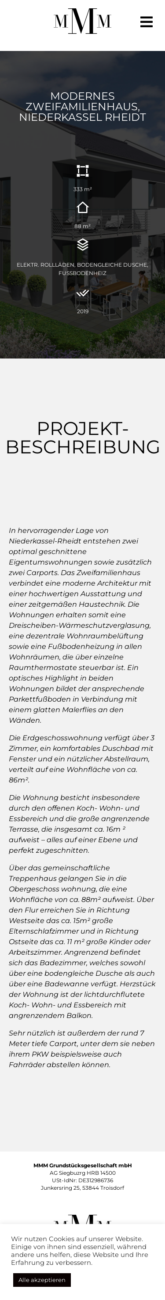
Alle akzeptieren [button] (42, 1279)
